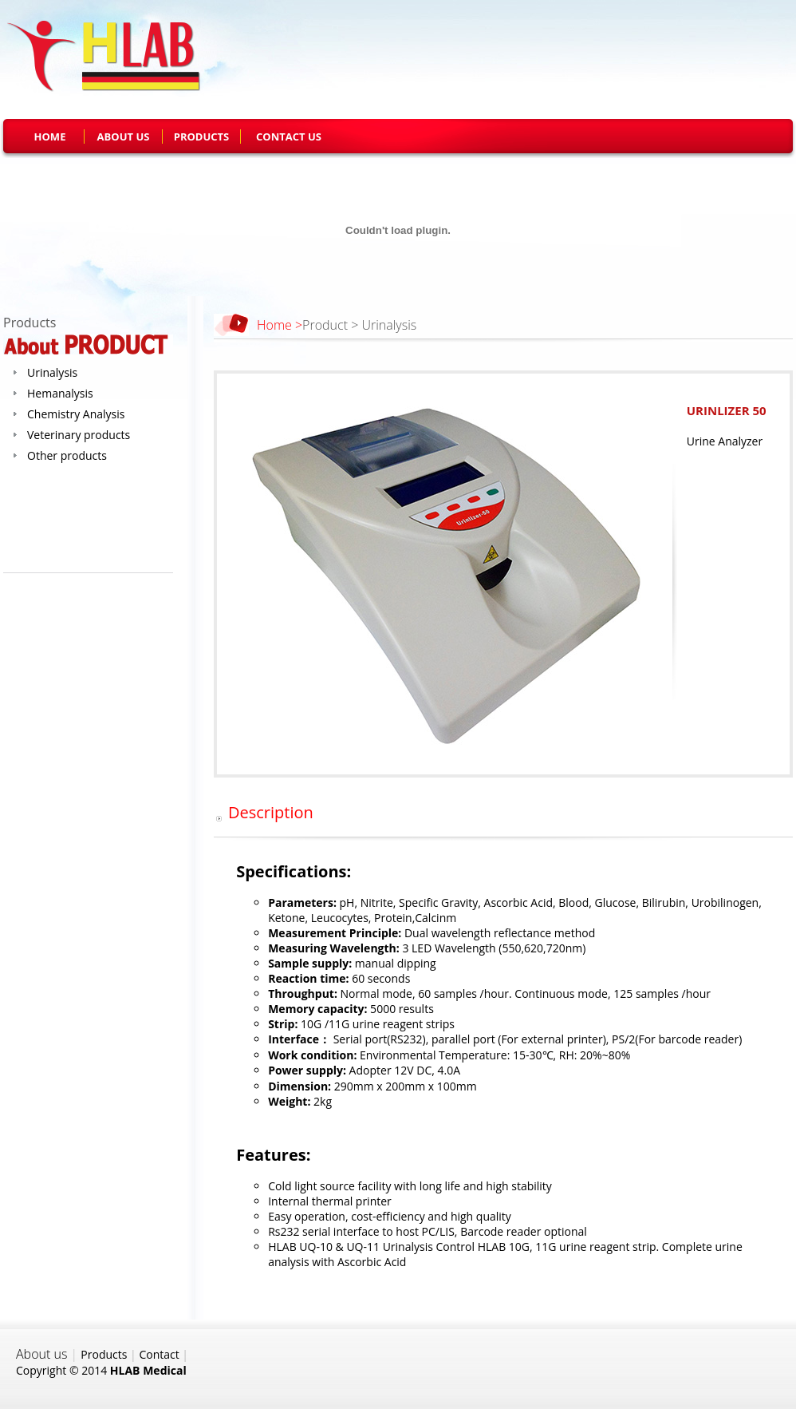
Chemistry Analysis (75, 414)
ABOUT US (123, 136)
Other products (67, 455)
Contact (159, 1354)
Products (104, 1354)
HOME (50, 136)
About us (41, 1354)
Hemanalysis (60, 393)
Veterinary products (78, 434)
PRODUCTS (202, 136)
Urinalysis (52, 372)
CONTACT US (288, 136)
